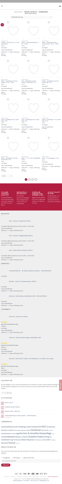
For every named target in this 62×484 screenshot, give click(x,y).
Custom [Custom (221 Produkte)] (28, 427)
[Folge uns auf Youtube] (10, 393)
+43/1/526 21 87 (34, 480)
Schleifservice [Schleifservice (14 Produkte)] (39, 440)
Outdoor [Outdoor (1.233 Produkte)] (32, 436)
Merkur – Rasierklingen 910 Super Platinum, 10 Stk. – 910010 (9, 81)
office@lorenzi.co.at (44, 480)
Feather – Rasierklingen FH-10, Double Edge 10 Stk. (51, 120)
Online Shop (18, 12)
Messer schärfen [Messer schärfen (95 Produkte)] (22, 437)
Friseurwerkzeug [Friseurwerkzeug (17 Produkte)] (18, 430)
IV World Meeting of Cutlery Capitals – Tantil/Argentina (20, 415)
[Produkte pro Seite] (7, 176)
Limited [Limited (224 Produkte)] (4, 437)
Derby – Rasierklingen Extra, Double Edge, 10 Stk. (10, 120)
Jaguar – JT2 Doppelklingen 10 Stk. (50, 158)
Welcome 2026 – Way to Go (12, 411)
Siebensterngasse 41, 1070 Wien (21, 480)
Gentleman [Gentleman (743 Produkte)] (36, 430)
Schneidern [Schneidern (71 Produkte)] (47, 440)
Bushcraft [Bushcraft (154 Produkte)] (14, 427)
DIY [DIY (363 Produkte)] (40, 426)
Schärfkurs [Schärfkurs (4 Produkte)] (53, 440)
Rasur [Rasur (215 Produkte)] (24, 439)
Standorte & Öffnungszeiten (24, 476)
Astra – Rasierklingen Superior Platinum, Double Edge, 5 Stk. (29, 81)
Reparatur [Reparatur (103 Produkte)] (31, 440)
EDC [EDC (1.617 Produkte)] (44, 426)
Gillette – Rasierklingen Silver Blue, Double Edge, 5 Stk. (9, 158)
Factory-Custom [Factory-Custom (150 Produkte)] (7, 430)
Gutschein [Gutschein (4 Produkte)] (51, 430)
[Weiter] (36, 179)
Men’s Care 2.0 (9, 402)
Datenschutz (43, 476)
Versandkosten (8, 50)
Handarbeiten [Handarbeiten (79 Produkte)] (6, 433)
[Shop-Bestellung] (31, 17)
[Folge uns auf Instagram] (5, 393)
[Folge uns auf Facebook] (2, 393)
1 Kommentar (11, 417)
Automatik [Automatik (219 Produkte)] (5, 427)
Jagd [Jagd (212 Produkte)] (18, 433)
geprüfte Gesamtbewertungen (9, 324)
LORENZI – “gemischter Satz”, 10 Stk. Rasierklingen (10, 43)
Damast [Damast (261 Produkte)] (35, 426)
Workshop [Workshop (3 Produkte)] (17, 443)
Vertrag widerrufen (53, 476)
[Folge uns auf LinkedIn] (8, 393)
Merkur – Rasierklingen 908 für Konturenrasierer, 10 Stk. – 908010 (50, 43)
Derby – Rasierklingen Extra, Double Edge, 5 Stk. (30, 120)
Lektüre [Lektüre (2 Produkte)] (53, 433)
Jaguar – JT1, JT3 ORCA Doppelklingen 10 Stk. (31, 158)
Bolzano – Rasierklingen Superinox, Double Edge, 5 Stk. (50, 81)
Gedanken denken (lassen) (12, 407)
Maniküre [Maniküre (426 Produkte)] (12, 436)
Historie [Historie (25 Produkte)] (13, 433)
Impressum (36, 476)
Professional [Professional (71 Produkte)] (17, 440)
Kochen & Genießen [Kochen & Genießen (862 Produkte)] (29, 433)
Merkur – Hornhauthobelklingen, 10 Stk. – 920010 (30, 43)
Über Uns (13, 476)
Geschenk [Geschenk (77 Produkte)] (44, 430)
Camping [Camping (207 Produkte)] (21, 427)
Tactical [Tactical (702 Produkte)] (11, 442)
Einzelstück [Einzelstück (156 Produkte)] (50, 427)
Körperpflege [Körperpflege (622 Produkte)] (45, 433)
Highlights (7, 476)
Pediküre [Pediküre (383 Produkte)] (41, 436)
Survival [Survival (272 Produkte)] (4, 443)
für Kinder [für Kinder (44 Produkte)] (27, 430)
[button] (2, 6)
